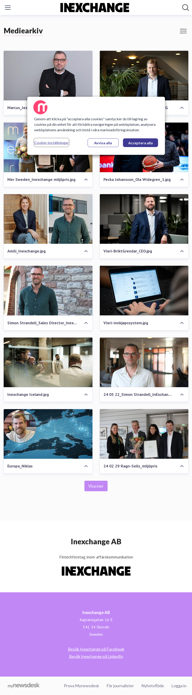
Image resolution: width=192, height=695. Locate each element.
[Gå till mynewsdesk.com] (24, 686)
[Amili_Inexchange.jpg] (48, 219)
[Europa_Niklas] (48, 434)
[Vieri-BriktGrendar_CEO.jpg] (144, 219)
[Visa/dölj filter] (183, 31)
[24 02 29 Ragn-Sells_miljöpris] (144, 434)
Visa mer (96, 485)
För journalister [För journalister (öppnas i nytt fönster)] (120, 685)
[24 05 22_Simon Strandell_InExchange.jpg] (144, 362)
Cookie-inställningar (51, 142)
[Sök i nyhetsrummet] (185, 7)
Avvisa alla (103, 143)
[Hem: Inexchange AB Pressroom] (94, 7)
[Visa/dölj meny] (8, 7)
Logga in (178, 685)
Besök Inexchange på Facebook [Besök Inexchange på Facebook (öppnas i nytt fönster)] (96, 649)
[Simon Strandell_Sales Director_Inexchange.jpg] (48, 290)
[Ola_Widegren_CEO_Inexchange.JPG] (144, 75)
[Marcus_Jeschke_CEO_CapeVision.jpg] (48, 75)
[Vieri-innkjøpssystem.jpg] (144, 290)
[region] (96, 126)
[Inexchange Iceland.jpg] (48, 362)
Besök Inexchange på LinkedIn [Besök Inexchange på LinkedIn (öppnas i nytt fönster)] (96, 656)
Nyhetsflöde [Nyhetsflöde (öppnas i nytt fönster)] (152, 685)
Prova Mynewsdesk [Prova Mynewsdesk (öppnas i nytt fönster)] (81, 685)
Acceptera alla (140, 143)
